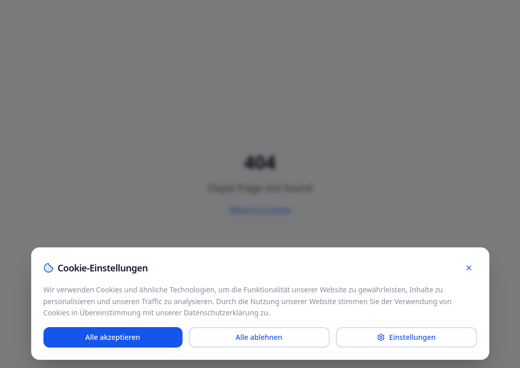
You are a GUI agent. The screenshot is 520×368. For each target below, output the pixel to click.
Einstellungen (406, 337)
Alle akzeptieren (112, 337)
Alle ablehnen (259, 337)
